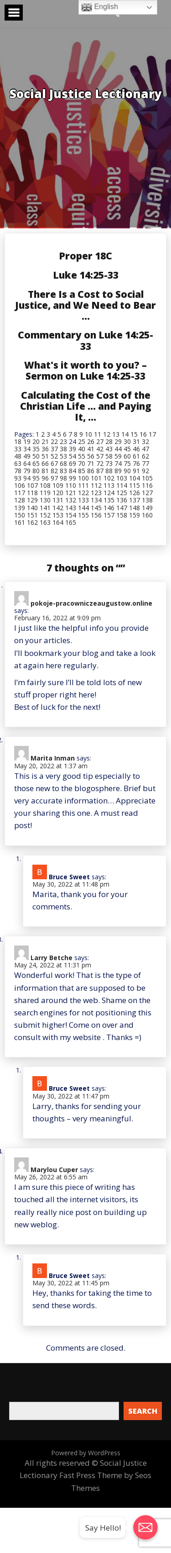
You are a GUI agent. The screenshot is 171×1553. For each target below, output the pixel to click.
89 (118, 470)
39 (72, 448)
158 (121, 515)
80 (36, 470)
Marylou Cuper (54, 1169)
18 (17, 441)
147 (121, 507)
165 (70, 522)
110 (70, 485)
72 (100, 463)
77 (145, 463)
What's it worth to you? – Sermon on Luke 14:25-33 (85, 370)
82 (54, 470)
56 (90, 456)
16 (143, 434)
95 (36, 478)
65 (36, 463)
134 (96, 500)
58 (109, 456)
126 (134, 492)
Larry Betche (52, 957)
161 (19, 522)
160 (147, 515)
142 (57, 507)
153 (57, 515)
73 (109, 463)
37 (54, 448)
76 (136, 463)
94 (27, 478)
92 (145, 470)
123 (96, 492)
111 (83, 485)
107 (32, 485)
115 (134, 485)
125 (121, 492)
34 (27, 448)
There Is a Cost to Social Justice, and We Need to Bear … (85, 305)
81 (45, 470)
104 (134, 478)
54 (72, 456)
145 (96, 507)
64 (27, 463)
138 (147, 500)
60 (127, 456)
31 (136, 441)
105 (147, 478)
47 (145, 448)
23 (63, 441)
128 (19, 500)
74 (118, 463)
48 (17, 456)
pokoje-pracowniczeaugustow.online (91, 603)
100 (83, 478)
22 (54, 441)
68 (63, 463)
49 (27, 456)
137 (134, 500)
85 (81, 470)
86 (90, 470)
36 (45, 448)
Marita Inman (53, 758)
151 (32, 515)
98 (63, 478)
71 (90, 463)
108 (45, 485)
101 (96, 478)
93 (17, 478)
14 (125, 434)
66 (45, 463)
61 (136, 456)
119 (45, 492)
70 (81, 463)
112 (96, 485)
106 (19, 485)
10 (88, 434)
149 (147, 507)
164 (57, 522)
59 (118, 456)
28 (109, 441)
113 (109, 485)
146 (109, 507)
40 (81, 448)
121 (70, 492)
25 (81, 441)
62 (145, 456)
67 (54, 463)
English (99, 7)
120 (57, 492)
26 (90, 441)
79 (27, 470)
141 (45, 507)
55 (81, 456)
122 (83, 492)
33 (17, 448)
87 (100, 470)
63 (17, 463)
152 (45, 515)
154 (70, 515)
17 (152, 434)
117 (19, 492)
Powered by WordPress (85, 1452)
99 (72, 478)
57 (100, 456)
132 (70, 500)
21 (45, 441)
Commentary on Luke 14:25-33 (85, 340)
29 (118, 441)
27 (100, 441)
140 (32, 507)
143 (70, 507)
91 (136, 470)
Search (142, 1411)
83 (63, 470)
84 (72, 470)
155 (83, 515)
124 (109, 492)
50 (36, 456)
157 (109, 515)
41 (90, 448)
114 (121, 485)
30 (127, 441)
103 (121, 478)
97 (54, 478)
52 (54, 456)
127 (147, 492)
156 (96, 515)
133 (83, 500)
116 (147, 485)
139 (19, 507)
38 (63, 448)
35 (36, 448)
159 (134, 515)
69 (72, 463)
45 (127, 448)
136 (121, 500)
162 (32, 522)
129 (32, 500)
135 (109, 500)
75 (127, 463)
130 (45, 500)
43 (109, 448)
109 (57, 485)
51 (45, 456)
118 (32, 492)
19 (27, 441)
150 (19, 515)
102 (109, 478)
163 (45, 522)
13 (115, 434)
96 (45, 478)
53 (63, 456)
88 (109, 470)
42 (100, 448)
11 (97, 434)
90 (127, 470)
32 (145, 441)
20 (36, 441)
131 (57, 500)
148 (134, 507)
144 (83, 507)
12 (106, 434)
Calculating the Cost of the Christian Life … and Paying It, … (85, 406)
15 (134, 434)
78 (17, 470)
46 (136, 448)
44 (118, 448)
